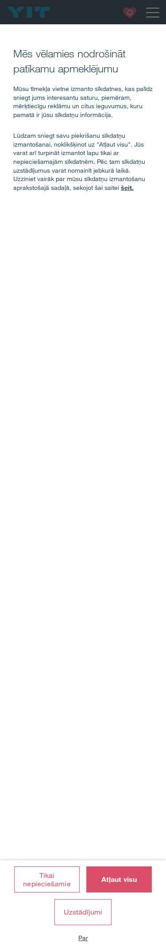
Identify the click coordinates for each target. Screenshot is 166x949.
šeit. (127, 188)
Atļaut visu (119, 879)
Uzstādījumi (83, 911)
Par (83, 938)
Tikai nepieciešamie (46, 879)
